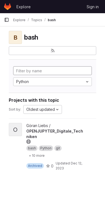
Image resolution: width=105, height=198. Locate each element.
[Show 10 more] (36, 155)
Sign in (93, 6)
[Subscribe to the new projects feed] (52, 50)
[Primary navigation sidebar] (6, 19)
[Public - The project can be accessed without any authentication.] (28, 141)
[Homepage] (7, 6)
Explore (23, 6)
